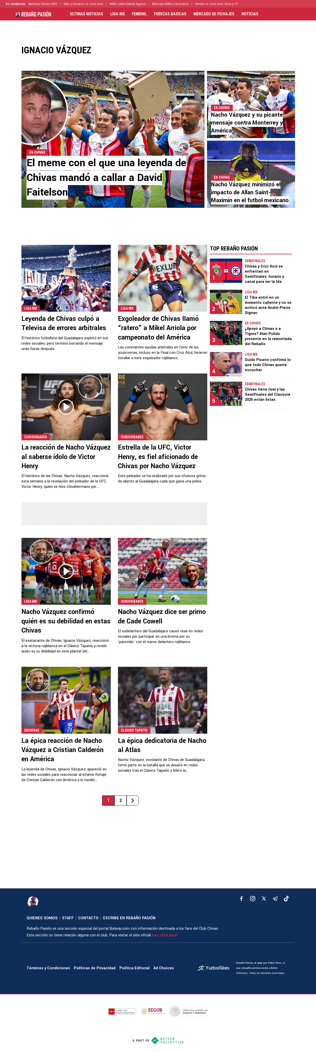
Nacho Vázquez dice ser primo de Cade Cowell (162, 616)
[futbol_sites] (215, 968)
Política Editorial (134, 968)
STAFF (68, 918)
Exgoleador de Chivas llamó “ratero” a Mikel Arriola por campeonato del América (158, 328)
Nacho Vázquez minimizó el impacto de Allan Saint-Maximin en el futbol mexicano (250, 192)
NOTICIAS (249, 14)
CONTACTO (88, 918)
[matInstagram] (253, 899)
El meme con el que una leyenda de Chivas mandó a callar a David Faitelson (106, 177)
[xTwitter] (264, 899)
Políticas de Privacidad (95, 968)
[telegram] (275, 899)
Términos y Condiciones (48, 968)
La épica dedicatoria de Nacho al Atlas (162, 745)
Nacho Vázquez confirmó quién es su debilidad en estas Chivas (66, 621)
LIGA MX (117, 14)
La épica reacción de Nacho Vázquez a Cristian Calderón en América (62, 750)
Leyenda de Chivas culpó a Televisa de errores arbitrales (63, 323)
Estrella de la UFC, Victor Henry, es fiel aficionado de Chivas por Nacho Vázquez (158, 457)
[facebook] (241, 899)
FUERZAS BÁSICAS (170, 14)
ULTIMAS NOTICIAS (86, 14)
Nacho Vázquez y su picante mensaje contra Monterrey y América (247, 123)
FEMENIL (139, 14)
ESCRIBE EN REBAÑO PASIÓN (129, 918)
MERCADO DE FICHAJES (213, 14)
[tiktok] (286, 899)
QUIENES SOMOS (42, 918)
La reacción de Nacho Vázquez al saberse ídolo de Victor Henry (66, 457)
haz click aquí (164, 935)
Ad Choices (163, 968)
